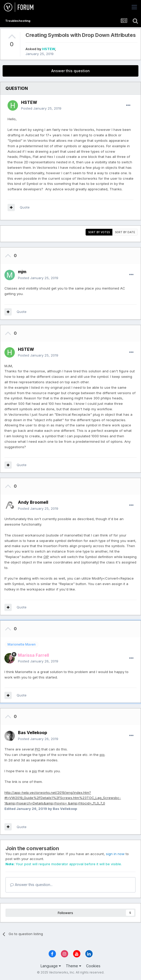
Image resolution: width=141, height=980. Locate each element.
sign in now (115, 854)
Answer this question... (31, 884)
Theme (73, 966)
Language (51, 966)
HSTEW (48, 49)
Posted (41, 108)
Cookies (93, 966)
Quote (25, 207)
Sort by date (125, 232)
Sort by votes (99, 232)
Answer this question (70, 71)
